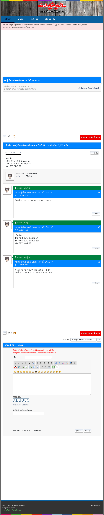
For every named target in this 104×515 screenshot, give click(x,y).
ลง (4, 136)
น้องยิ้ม (74, 25)
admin (84, 25)
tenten (68, 25)
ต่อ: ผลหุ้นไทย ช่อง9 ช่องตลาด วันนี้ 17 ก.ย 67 (34, 192)
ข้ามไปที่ (66, 340)
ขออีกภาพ (25, 405)
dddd (79, 25)
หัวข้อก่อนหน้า (84, 88)
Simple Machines (19, 505)
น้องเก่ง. (63, 25)
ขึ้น (5, 333)
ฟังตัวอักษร (16, 405)
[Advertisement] (52, 56)
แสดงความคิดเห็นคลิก (90, 137)
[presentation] (33, 421)
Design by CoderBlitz (8, 508)
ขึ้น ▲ (100, 505)
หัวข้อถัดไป (95, 88)
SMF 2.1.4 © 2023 (7, 505)
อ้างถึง (94, 153)
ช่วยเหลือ (94, 505)
